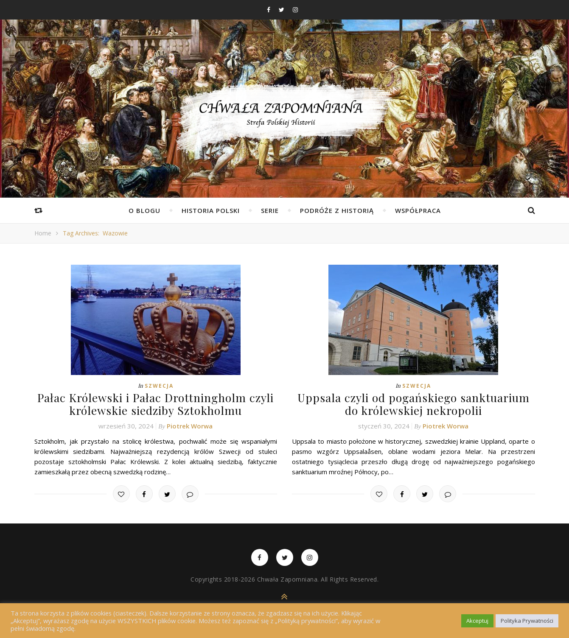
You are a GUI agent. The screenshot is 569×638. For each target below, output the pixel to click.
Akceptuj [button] (477, 620)
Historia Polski (211, 210)
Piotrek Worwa (190, 425)
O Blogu (144, 210)
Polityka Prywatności (527, 620)
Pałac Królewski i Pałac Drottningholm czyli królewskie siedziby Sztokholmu (155, 403)
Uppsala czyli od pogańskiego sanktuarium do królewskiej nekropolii (413, 403)
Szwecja (159, 385)
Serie (270, 210)
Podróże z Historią (337, 210)
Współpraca (418, 210)
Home (42, 233)
